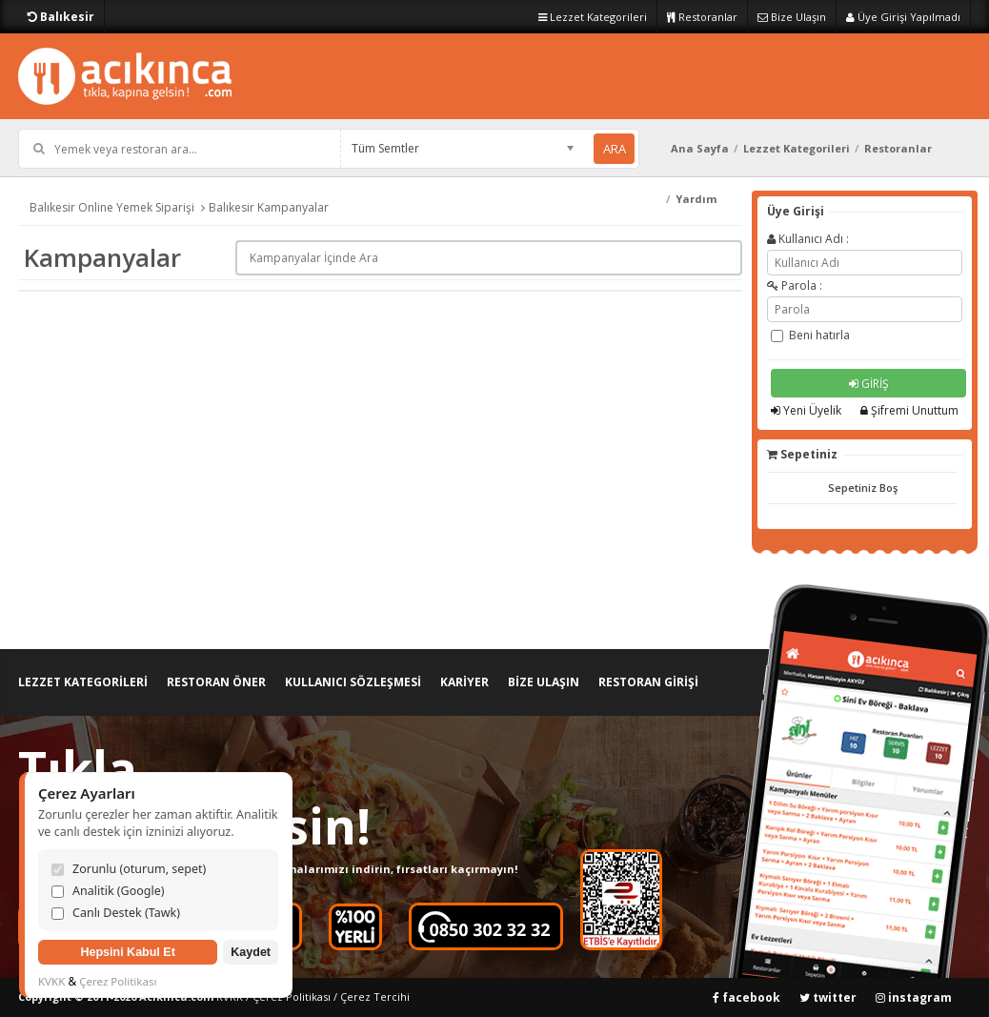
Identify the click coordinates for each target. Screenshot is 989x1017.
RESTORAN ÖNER (216, 682)
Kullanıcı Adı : (808, 239)
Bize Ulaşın (791, 17)
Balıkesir (61, 17)
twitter (828, 997)
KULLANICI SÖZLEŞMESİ (353, 682)
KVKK (51, 981)
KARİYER (464, 682)
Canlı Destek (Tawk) (115, 913)
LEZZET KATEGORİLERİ (83, 682)
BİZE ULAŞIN (543, 682)
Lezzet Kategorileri (592, 17)
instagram (914, 997)
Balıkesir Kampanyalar (269, 207)
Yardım (696, 199)
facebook (746, 997)
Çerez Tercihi (375, 996)
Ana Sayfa (700, 148)
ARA (614, 148)
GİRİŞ (869, 384)
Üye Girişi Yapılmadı (903, 17)
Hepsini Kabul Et (127, 952)
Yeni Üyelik (806, 410)
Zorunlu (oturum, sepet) (128, 869)
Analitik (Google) (108, 891)
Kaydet (251, 952)
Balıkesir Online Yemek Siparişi (112, 207)
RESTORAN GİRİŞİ (648, 682)
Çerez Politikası (291, 996)
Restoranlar (702, 17)
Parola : (794, 285)
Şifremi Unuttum (909, 410)
